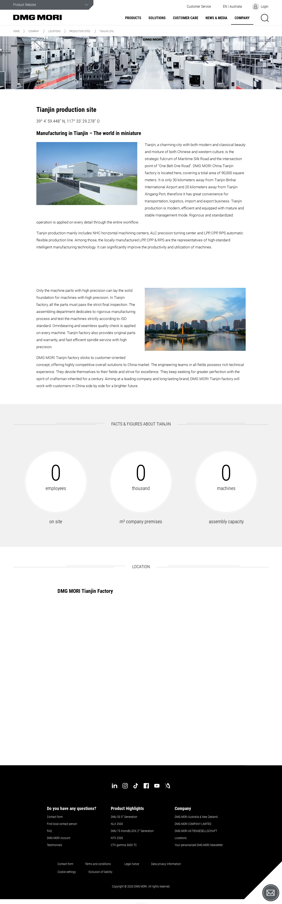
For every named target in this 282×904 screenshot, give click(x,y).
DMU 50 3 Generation (124, 817)
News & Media (216, 18)
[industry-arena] (167, 786)
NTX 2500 (117, 838)
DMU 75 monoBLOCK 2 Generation (132, 831)
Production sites (79, 31)
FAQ (49, 831)
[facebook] (146, 786)
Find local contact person (62, 824)
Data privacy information (166, 864)
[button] (199, 6)
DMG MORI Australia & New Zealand (196, 817)
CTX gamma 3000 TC (124, 845)
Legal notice (131, 864)
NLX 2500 (117, 824)
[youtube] (157, 786)
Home (16, 31)
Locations (54, 31)
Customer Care (185, 18)
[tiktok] (136, 786)
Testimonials (54, 845)
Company (242, 18)
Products (133, 18)
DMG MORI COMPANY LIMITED (193, 824)
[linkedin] (114, 786)
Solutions (157, 18)
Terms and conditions (98, 864)
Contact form (55, 817)
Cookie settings (67, 872)
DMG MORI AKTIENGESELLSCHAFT (196, 831)
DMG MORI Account (58, 838)
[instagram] (125, 786)
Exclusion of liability (100, 872)
